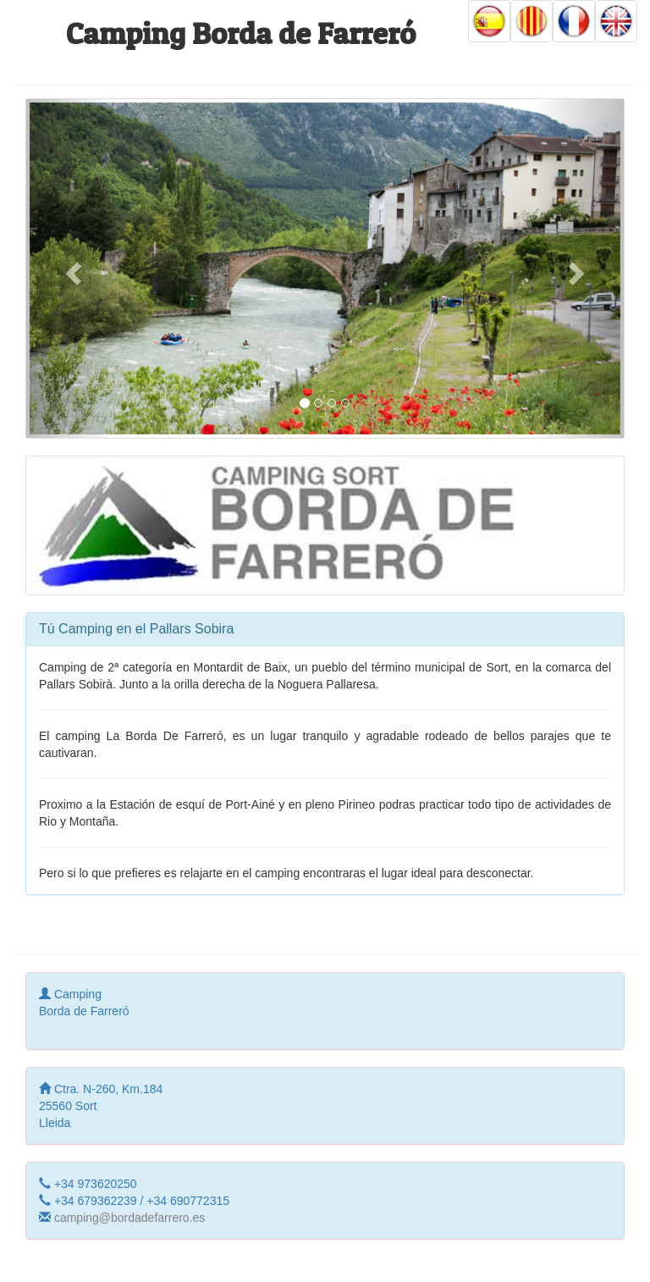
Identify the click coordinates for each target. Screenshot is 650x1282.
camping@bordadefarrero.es (129, 1217)
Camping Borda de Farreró (241, 33)
